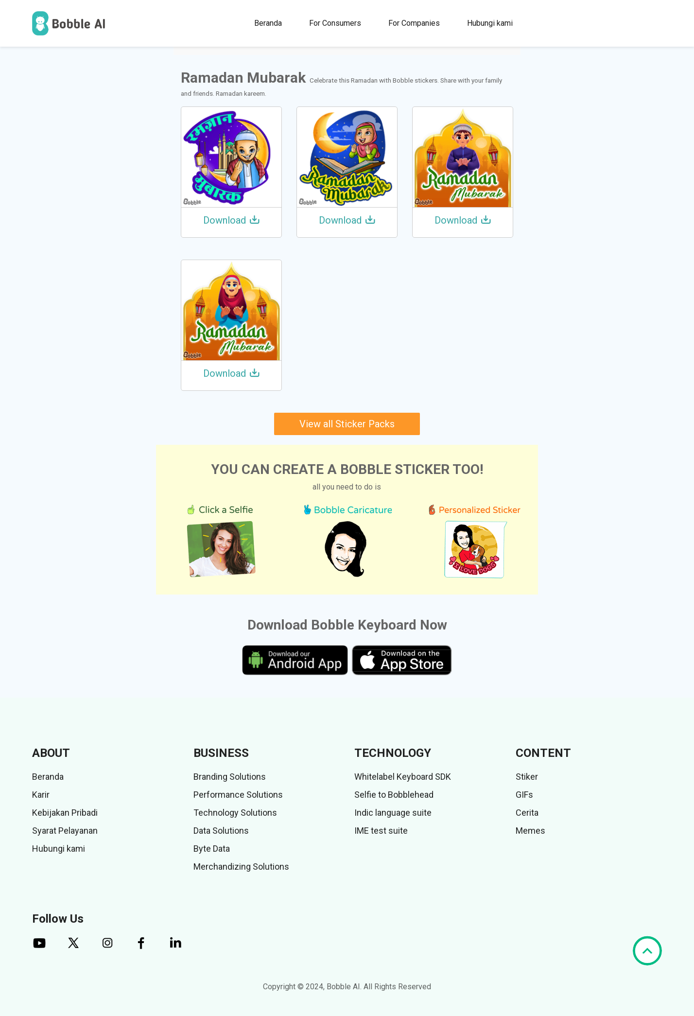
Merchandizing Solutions (241, 866)
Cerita (527, 812)
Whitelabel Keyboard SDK (402, 776)
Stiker (527, 776)
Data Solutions (221, 830)
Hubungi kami (490, 23)
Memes (530, 830)
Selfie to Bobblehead (394, 794)
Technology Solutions (235, 812)
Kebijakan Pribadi (65, 812)
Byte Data (211, 848)
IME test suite (381, 830)
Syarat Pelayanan (65, 830)
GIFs (524, 794)
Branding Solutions (229, 776)
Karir (41, 794)
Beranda (268, 23)
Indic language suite (393, 812)
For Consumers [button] (335, 23)
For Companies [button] (414, 23)
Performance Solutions (238, 794)
